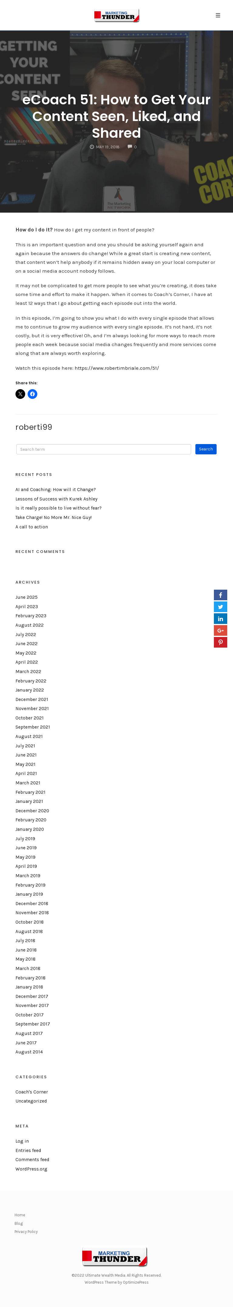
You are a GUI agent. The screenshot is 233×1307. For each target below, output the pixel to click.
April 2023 (26, 606)
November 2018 (32, 912)
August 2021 (29, 736)
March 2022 (28, 671)
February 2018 (30, 978)
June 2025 (26, 597)
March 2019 (27, 875)
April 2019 (26, 866)
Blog (19, 1223)
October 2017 (29, 1015)
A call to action (31, 527)
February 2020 (30, 820)
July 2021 (25, 746)
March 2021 (27, 783)
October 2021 (29, 718)
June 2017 (26, 1043)
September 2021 (32, 727)
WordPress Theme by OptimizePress (117, 1282)
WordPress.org (31, 1169)
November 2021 (32, 708)
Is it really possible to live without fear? (58, 508)
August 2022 (29, 625)
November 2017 (32, 1005)
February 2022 (30, 681)
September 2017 (32, 1024)
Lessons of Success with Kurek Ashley (56, 499)
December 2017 (31, 996)
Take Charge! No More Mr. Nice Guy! (53, 517)
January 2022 (29, 690)
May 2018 (25, 959)
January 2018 (29, 987)
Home (20, 1215)
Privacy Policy (26, 1231)
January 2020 (29, 829)
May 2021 (25, 764)
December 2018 (31, 903)
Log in (22, 1141)
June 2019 (26, 848)
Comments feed (32, 1159)
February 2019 (30, 885)
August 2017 (29, 1033)
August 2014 (29, 1052)
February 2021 (30, 792)
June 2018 (26, 950)
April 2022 (26, 662)
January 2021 (29, 801)
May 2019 (25, 857)
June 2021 (26, 755)
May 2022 (25, 653)
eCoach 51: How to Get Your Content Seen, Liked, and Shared (116, 116)
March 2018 (27, 968)
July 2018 (25, 940)
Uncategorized (31, 1101)
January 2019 (29, 894)
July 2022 (25, 634)
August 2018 (29, 931)
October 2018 (29, 922)
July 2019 (25, 838)
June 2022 (26, 643)
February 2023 (30, 615)
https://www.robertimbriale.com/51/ (117, 368)
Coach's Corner (31, 1092)
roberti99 (33, 427)
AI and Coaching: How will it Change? (55, 489)
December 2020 (32, 811)
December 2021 (31, 699)
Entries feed (28, 1150)
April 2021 (26, 773)
